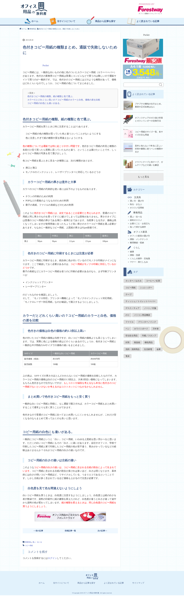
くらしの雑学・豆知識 (140, 257)
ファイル (130, 320)
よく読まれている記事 (148, 22)
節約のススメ (136, 219)
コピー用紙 (29, 546)
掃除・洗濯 (135, 254)
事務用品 (28, 543)
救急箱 (137, 341)
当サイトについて (66, 22)
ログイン (52, 559)
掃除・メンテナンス (139, 238)
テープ (129, 293)
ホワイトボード (141, 327)
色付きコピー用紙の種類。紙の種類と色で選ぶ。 (50, 97)
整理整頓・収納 (137, 241)
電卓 (128, 355)
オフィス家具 (138, 230)
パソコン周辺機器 (142, 314)
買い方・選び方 (137, 199)
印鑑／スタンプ (149, 334)
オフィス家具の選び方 (140, 234)
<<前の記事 (38, 531)
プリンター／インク (147, 320)
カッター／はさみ (133, 279)
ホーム (34, 22)
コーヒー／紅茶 (153, 279)
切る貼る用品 (132, 334)
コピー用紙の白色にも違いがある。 (44, 104)
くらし (134, 246)
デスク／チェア (132, 307)
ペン (128, 327)
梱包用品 (149, 341)
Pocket (46, 66)
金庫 (159, 348)
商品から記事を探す (105, 22)
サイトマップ (138, 584)
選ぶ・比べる (37, 543)
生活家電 (148, 348)
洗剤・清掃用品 (132, 348)
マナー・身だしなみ (139, 260)
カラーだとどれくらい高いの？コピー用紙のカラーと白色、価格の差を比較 (63, 100)
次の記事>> (102, 531)
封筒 (128, 341)
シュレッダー (146, 286)
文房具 (134, 196)
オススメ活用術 (137, 206)
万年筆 (156, 327)
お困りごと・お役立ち (140, 222)
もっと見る (143, 175)
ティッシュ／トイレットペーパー (140, 300)
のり (128, 314)
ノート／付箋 (150, 307)
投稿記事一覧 (70, 531)
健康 (132, 250)
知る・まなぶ (136, 203)
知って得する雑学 (138, 225)
